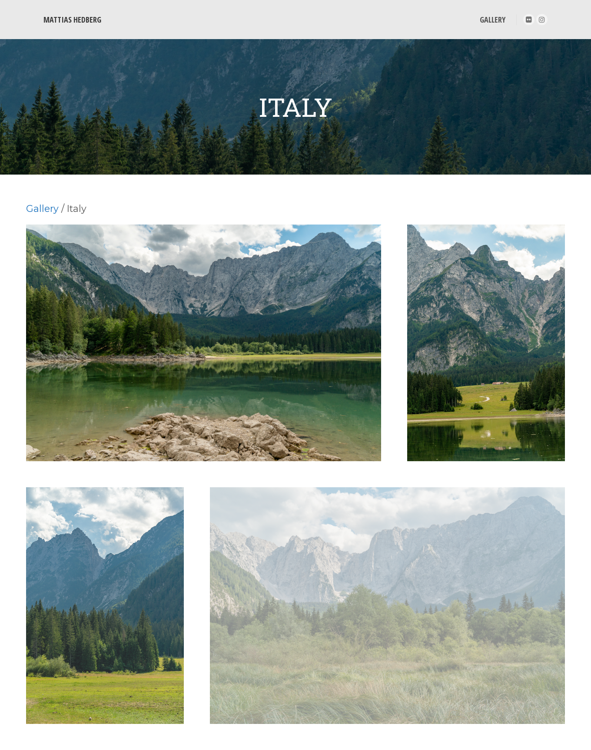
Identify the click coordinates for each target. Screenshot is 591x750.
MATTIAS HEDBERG (72, 19)
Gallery (42, 208)
